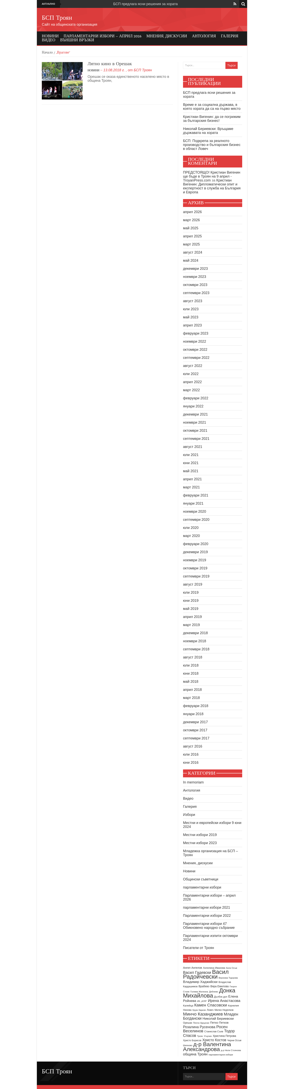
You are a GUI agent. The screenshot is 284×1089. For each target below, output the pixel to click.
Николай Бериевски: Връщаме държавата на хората (208, 131)
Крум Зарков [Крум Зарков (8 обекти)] (199, 1010)
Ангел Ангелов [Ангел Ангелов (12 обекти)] (192, 967)
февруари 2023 (195, 333)
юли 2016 (191, 754)
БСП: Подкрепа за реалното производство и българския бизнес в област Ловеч (211, 145)
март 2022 (191, 390)
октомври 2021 (195, 431)
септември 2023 (196, 293)
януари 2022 (193, 406)
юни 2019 (191, 601)
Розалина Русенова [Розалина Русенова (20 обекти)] (199, 1027)
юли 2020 (191, 528)
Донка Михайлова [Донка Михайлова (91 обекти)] (209, 993)
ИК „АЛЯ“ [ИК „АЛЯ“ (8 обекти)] (202, 1001)
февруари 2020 (195, 544)
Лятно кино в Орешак (110, 64)
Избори (189, 815)
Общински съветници (200, 879)
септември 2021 (196, 439)
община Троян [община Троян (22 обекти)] (195, 1054)
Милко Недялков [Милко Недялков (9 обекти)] (224, 1010)
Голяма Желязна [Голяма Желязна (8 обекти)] (199, 991)
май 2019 (190, 609)
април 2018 (192, 690)
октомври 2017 (195, 730)
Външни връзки (77, 40)
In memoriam (193, 782)
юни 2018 (191, 673)
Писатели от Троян (198, 948)
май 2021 (190, 471)
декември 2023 (195, 269)
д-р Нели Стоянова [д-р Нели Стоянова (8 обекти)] (231, 1050)
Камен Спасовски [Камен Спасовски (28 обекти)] (210, 1005)
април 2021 (192, 479)
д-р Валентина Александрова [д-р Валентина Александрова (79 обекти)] (207, 1046)
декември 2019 (195, 552)
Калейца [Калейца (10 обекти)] (188, 1005)
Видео (48, 40)
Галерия (229, 36)
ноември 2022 (194, 341)
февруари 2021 (195, 495)
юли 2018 (191, 665)
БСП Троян (57, 18)
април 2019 (192, 617)
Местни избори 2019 (200, 835)
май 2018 (190, 682)
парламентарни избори (202, 887)
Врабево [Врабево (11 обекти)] (204, 986)
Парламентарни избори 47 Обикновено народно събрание (209, 926)
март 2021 (191, 487)
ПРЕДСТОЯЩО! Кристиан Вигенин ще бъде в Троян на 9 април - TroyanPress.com (211, 176)
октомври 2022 (195, 350)
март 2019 (191, 625)
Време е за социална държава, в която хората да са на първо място (211, 107)
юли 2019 (191, 592)
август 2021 (192, 447)
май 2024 (190, 260)
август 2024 (192, 252)
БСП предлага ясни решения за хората (145, 4)
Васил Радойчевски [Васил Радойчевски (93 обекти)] (206, 974)
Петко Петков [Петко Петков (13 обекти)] (219, 1022)
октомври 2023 (195, 285)
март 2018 (191, 698)
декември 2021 (195, 414)
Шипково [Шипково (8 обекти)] (187, 1045)
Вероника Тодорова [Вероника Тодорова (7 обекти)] (228, 978)
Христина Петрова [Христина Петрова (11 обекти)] (224, 1035)
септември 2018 (196, 649)
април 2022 (192, 382)
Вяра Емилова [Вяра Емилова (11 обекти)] (219, 986)
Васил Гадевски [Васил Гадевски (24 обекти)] (197, 972)
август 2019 (192, 584)
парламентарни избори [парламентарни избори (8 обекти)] (220, 1054)
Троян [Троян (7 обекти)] (200, 1036)
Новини (50, 36)
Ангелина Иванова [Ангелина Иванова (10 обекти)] (214, 967)
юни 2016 (191, 763)
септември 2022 (196, 358)
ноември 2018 (194, 641)
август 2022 (192, 366)
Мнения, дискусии (166, 36)
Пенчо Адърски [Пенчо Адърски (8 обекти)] (201, 1023)
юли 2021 (191, 455)
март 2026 (191, 220)
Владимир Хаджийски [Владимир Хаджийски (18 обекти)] (200, 982)
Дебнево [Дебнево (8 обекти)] (213, 991)
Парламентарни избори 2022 (207, 916)
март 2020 (191, 536)
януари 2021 (193, 503)
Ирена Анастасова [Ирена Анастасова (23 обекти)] (224, 1001)
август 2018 (192, 657)
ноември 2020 (194, 511)
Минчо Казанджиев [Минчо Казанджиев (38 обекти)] (203, 1014)
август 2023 (192, 301)
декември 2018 (195, 633)
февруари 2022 (195, 398)
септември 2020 (196, 520)
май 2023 (190, 317)
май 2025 (190, 228)
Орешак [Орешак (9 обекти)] (187, 1022)
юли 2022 (191, 374)
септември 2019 (196, 576)
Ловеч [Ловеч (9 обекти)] (210, 1010)
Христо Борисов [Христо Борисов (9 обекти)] (192, 1040)
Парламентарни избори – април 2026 (103, 36)
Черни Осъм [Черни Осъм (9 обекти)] (234, 1040)
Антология (204, 36)
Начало (47, 53)
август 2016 (192, 746)
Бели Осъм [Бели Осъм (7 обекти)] (231, 968)
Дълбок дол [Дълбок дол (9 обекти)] (220, 996)
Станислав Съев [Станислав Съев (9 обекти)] (213, 1031)
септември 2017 (196, 738)
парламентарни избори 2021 (206, 907)
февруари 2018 (195, 706)
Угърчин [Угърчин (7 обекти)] (208, 1036)
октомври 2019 (195, 568)
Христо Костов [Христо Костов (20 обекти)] (214, 1040)
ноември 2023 (194, 277)
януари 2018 (193, 714)
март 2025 (191, 244)
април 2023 (192, 325)
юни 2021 (191, 463)
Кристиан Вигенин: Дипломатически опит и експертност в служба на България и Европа (212, 186)
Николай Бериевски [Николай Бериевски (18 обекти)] (218, 1018)
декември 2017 (195, 722)
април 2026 (192, 212)
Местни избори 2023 (200, 843)
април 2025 (192, 236)
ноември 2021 (194, 422)
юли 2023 (191, 309)
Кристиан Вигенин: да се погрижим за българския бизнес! (211, 119)
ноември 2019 (194, 560)
